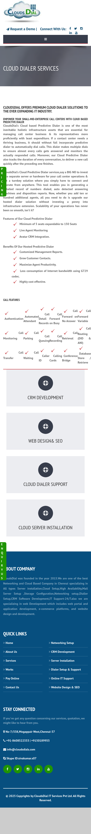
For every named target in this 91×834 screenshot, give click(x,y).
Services (11, 661)
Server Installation (62, 661)
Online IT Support (62, 678)
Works (9, 669)
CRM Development (63, 652)
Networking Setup (62, 643)
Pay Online (12, 678)
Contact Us (12, 687)
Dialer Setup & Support (66, 669)
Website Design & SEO (65, 687)
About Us (11, 652)
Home (9, 643)
